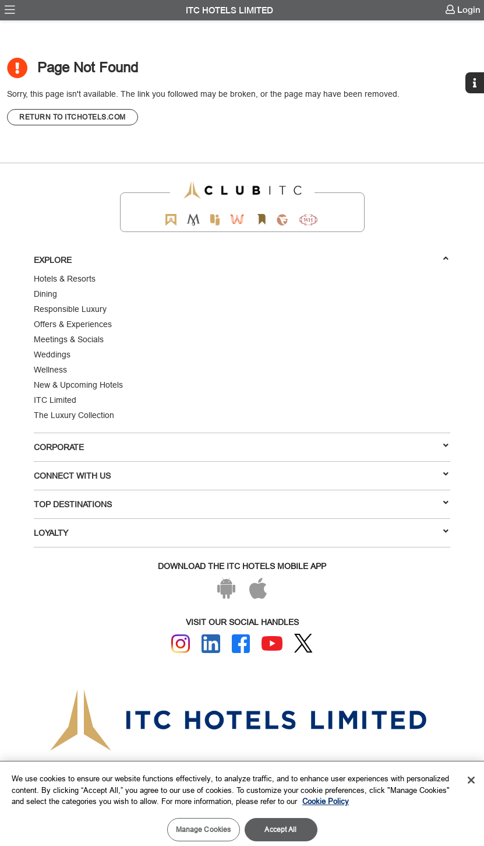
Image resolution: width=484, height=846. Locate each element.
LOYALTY (241, 532)
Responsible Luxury (70, 309)
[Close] (471, 780)
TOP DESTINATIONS (241, 504)
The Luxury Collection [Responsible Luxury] (74, 415)
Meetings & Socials (69, 339)
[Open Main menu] (10, 10)
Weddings (52, 354)
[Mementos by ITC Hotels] (193, 219)
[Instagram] (180, 643)
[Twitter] (303, 643)
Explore (241, 259)
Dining (45, 294)
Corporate (241, 446)
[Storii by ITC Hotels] (262, 219)
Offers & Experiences (73, 324)
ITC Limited (55, 400)
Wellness (50, 369)
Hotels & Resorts (65, 278)
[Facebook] (241, 643)
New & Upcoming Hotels (78, 384)
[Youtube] (272, 643)
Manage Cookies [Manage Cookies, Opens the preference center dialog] (203, 829)
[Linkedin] (211, 643)
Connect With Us (241, 475)
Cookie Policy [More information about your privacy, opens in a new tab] (325, 801)
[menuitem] (10, 10)
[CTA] (72, 117)
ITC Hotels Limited (229, 10)
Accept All (280, 829)
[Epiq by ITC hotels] (215, 219)
